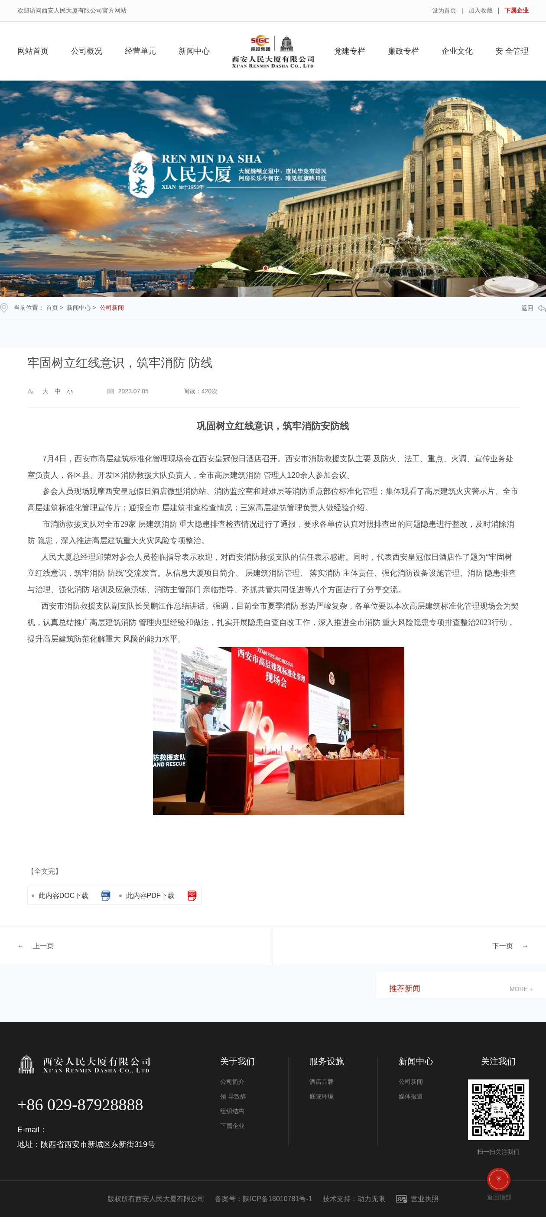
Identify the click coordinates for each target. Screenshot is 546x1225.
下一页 (502, 945)
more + (521, 988)
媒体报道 (411, 1096)
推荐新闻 (404, 989)
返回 (533, 308)
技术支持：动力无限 (354, 1198)
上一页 (43, 945)
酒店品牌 (321, 1081)
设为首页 (444, 10)
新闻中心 (194, 51)
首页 (52, 307)
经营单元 (140, 51)
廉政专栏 (403, 51)
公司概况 (86, 51)
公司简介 (232, 1081)
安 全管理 (512, 51)
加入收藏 (480, 10)
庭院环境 (321, 1096)
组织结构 (232, 1111)
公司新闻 (112, 307)
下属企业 (516, 10)
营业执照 (417, 1198)
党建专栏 (349, 51)
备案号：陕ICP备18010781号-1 (263, 1198)
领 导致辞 (233, 1096)
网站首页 (33, 51)
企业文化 (457, 51)
